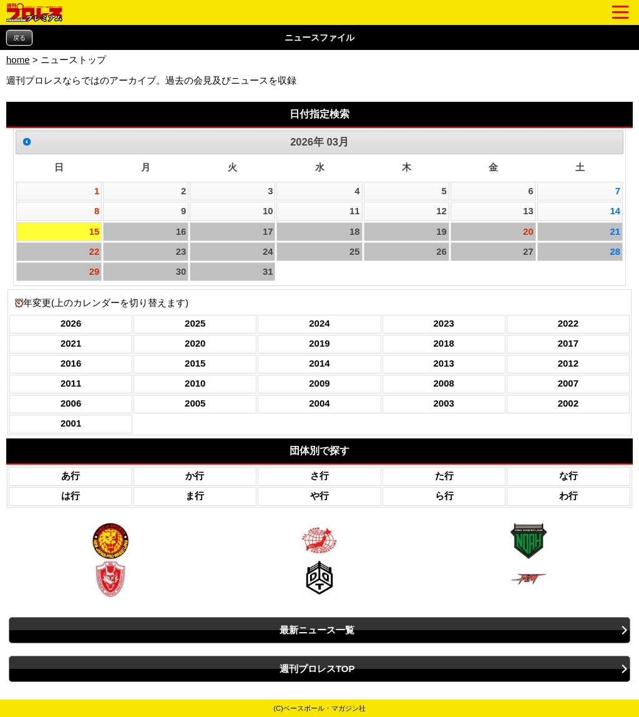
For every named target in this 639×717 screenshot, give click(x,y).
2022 (568, 323)
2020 (195, 343)
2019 (319, 343)
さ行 (319, 475)
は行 (70, 495)
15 (94, 232)
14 (615, 211)
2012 (568, 363)
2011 (71, 383)
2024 (319, 323)
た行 (444, 475)
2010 (195, 383)
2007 (568, 383)
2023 (443, 323)
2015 (195, 363)
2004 (319, 403)
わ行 (568, 495)
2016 (71, 363)
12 (441, 211)
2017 (568, 343)
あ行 (70, 475)
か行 (194, 475)
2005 (195, 403)
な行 (568, 475)
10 (268, 211)
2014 (319, 363)
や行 (319, 495)
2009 (319, 383)
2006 (71, 403)
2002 (568, 403)
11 (354, 211)
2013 (443, 363)
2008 (443, 383)
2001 (71, 423)
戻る (19, 37)
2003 (443, 403)
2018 (443, 343)
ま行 (194, 495)
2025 (195, 323)
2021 (71, 343)
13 (528, 211)
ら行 (444, 495)
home (18, 59)
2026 (71, 323)
